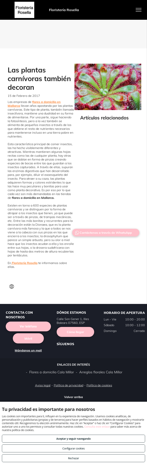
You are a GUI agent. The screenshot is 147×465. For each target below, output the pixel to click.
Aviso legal (43, 385)
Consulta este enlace (97, 426)
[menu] (139, 10)
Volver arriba (73, 397)
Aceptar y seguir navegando (73, 438)
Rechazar (73, 458)
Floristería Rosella (25, 263)
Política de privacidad (68, 385)
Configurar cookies (73, 448)
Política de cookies (99, 385)
